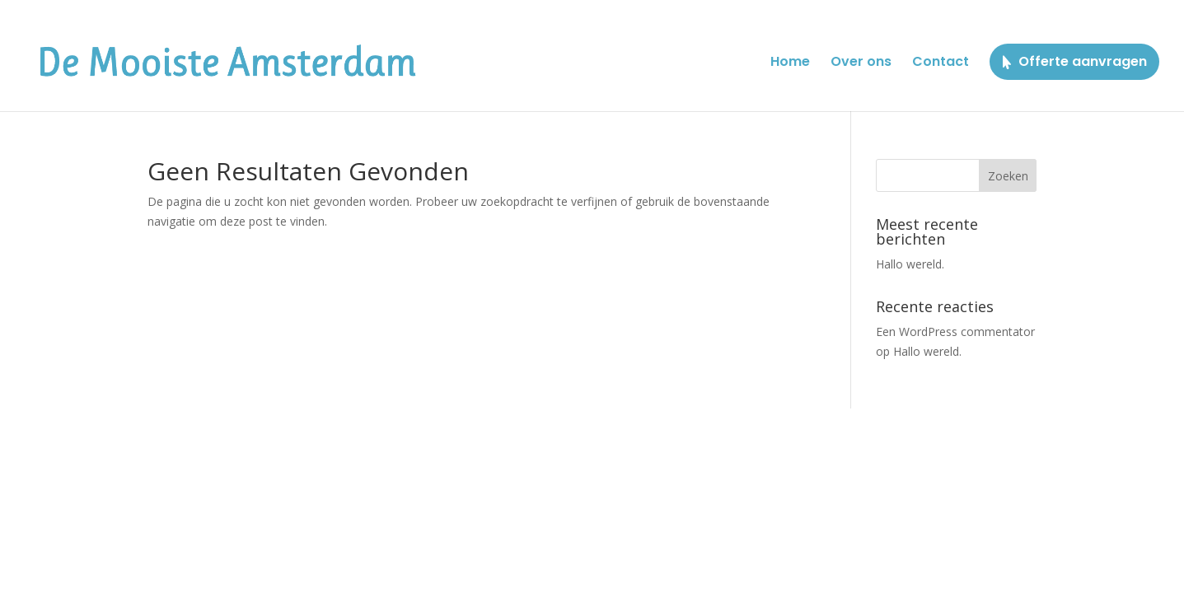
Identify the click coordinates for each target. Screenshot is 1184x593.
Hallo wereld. (910, 264)
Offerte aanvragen (1082, 61)
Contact (940, 63)
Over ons (861, 63)
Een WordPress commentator (955, 331)
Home (790, 63)
